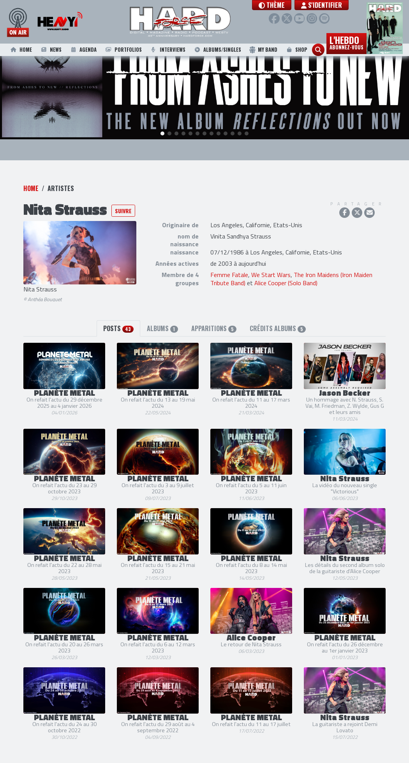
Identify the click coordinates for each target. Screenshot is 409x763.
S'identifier (336, 5)
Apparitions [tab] (213, 318)
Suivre (123, 200)
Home (20, 49)
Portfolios (123, 49)
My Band (263, 49)
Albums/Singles (217, 49)
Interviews (167, 49)
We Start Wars (271, 264)
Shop (296, 49)
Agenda (83, 49)
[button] (286, 5)
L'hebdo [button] (346, 42)
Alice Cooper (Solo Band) (285, 272)
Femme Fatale (229, 264)
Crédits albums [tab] (278, 318)
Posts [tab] (118, 318)
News (51, 49)
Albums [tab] (162, 318)
